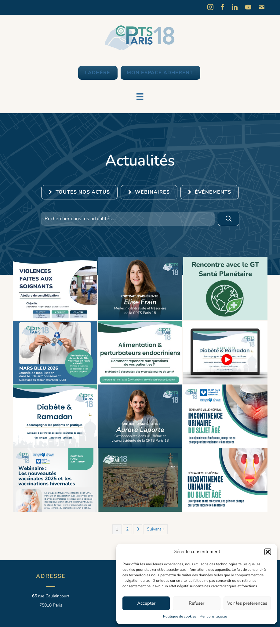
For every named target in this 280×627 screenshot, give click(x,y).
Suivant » (155, 529)
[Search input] (128, 219)
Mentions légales (213, 616)
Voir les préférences (247, 603)
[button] (268, 552)
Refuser (196, 603)
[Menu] (139, 96)
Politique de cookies (179, 616)
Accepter (146, 603)
